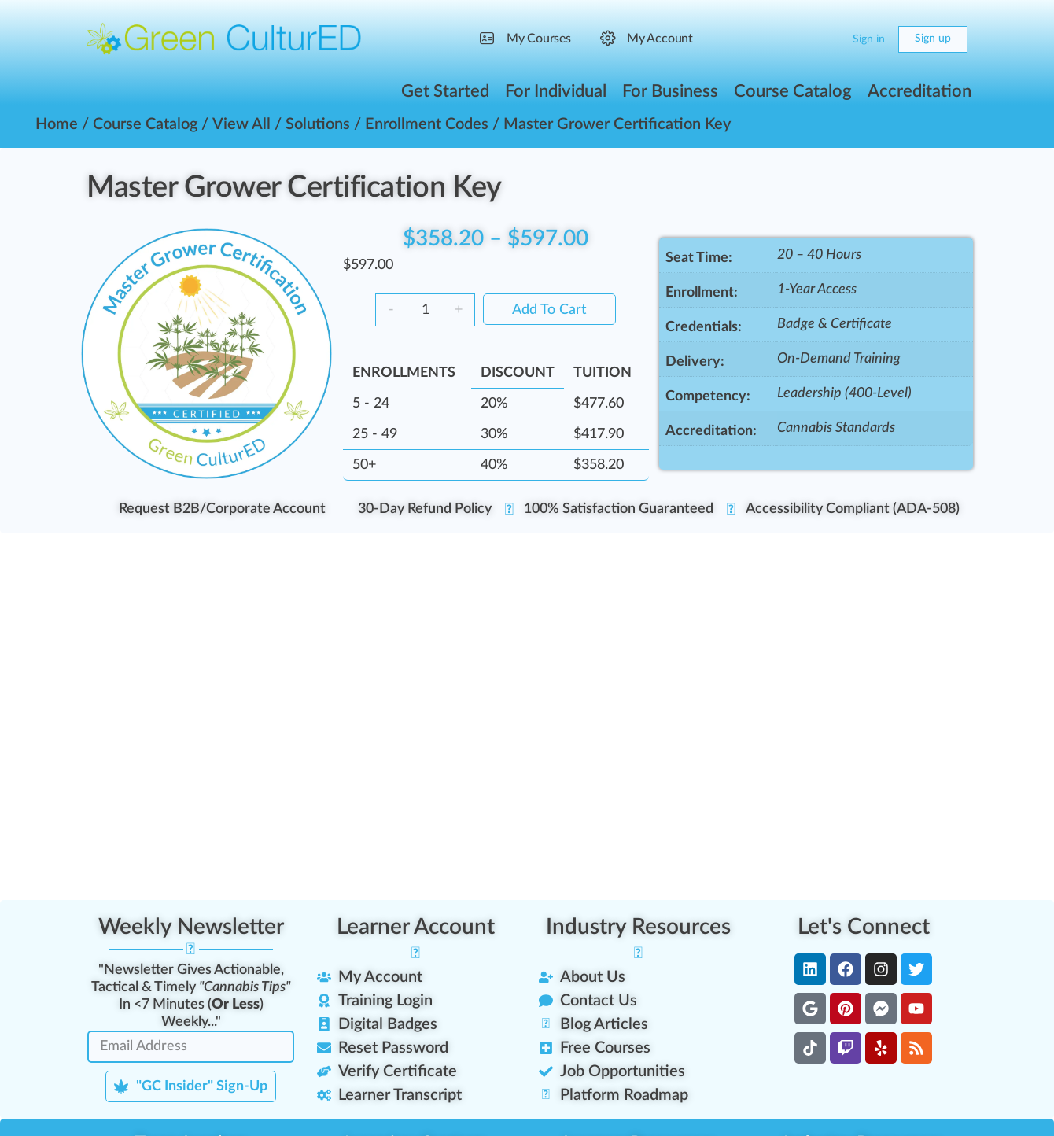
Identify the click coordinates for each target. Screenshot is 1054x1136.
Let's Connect (864, 927)
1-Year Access (817, 289)
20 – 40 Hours (819, 255)
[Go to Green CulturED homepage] (224, 38)
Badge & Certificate (834, 324)
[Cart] (827, 39)
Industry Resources (638, 927)
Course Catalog (145, 124)
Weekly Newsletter (191, 927)
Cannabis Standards (836, 428)
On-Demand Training (839, 359)
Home (56, 124)
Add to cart (549, 310)
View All (241, 124)
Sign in (869, 39)
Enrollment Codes (426, 124)
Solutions (318, 124)
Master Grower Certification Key (294, 187)
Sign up (933, 38)
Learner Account (416, 927)
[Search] (796, 39)
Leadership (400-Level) (844, 393)
